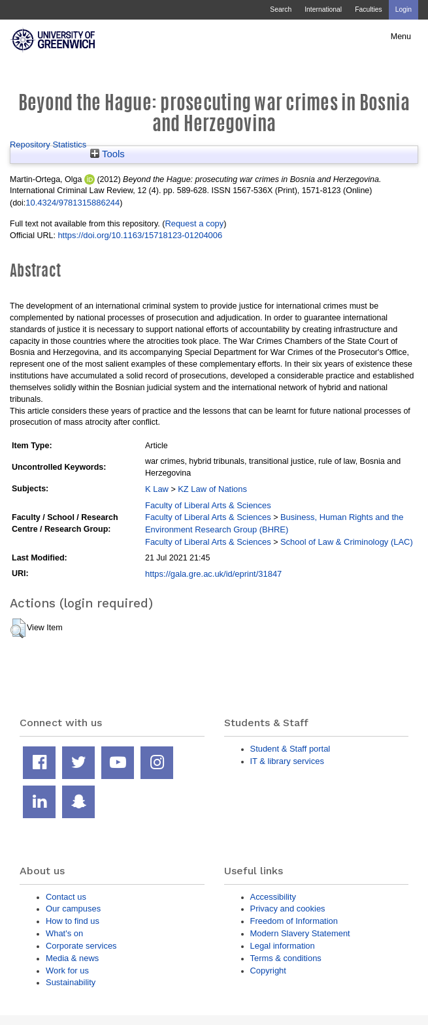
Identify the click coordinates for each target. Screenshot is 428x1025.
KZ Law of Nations (212, 489)
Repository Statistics (48, 144)
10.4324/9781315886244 (72, 202)
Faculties (368, 9)
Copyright (268, 970)
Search (280, 9)
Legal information (282, 946)
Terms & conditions (285, 958)
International (323, 9)
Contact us (66, 897)
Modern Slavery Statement (300, 933)
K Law (157, 489)
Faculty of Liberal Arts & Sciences (208, 505)
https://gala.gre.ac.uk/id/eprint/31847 (213, 574)
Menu (401, 36)
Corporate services (81, 946)
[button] (17, 628)
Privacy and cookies (287, 908)
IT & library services (287, 761)
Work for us (67, 970)
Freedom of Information (294, 921)
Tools (107, 154)
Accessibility (273, 897)
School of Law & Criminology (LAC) (346, 542)
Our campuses (73, 908)
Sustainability (70, 982)
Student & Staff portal (290, 749)
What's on (64, 933)
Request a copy (194, 223)
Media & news (72, 958)
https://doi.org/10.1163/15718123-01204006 (140, 235)
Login (403, 9)
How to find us (72, 921)
